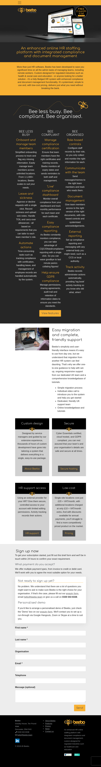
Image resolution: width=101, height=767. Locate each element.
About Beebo (32, 469)
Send (79, 708)
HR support (32, 533)
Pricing (69, 533)
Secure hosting (69, 469)
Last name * (21, 639)
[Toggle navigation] (19, 2)
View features (50, 313)
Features (48, 723)
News (47, 729)
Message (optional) (25, 687)
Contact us (49, 731)
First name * (21, 628)
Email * (19, 663)
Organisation (22, 651)
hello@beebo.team (33, 597)
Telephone (20, 675)
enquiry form (72, 593)
